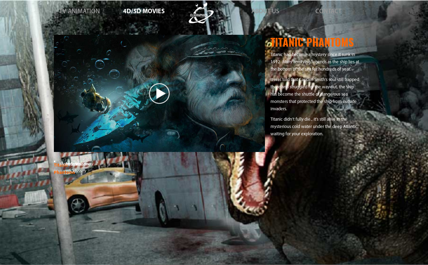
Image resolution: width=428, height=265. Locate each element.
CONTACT (328, 11)
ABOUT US (265, 11)
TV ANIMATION (79, 11)
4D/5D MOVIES (144, 11)
